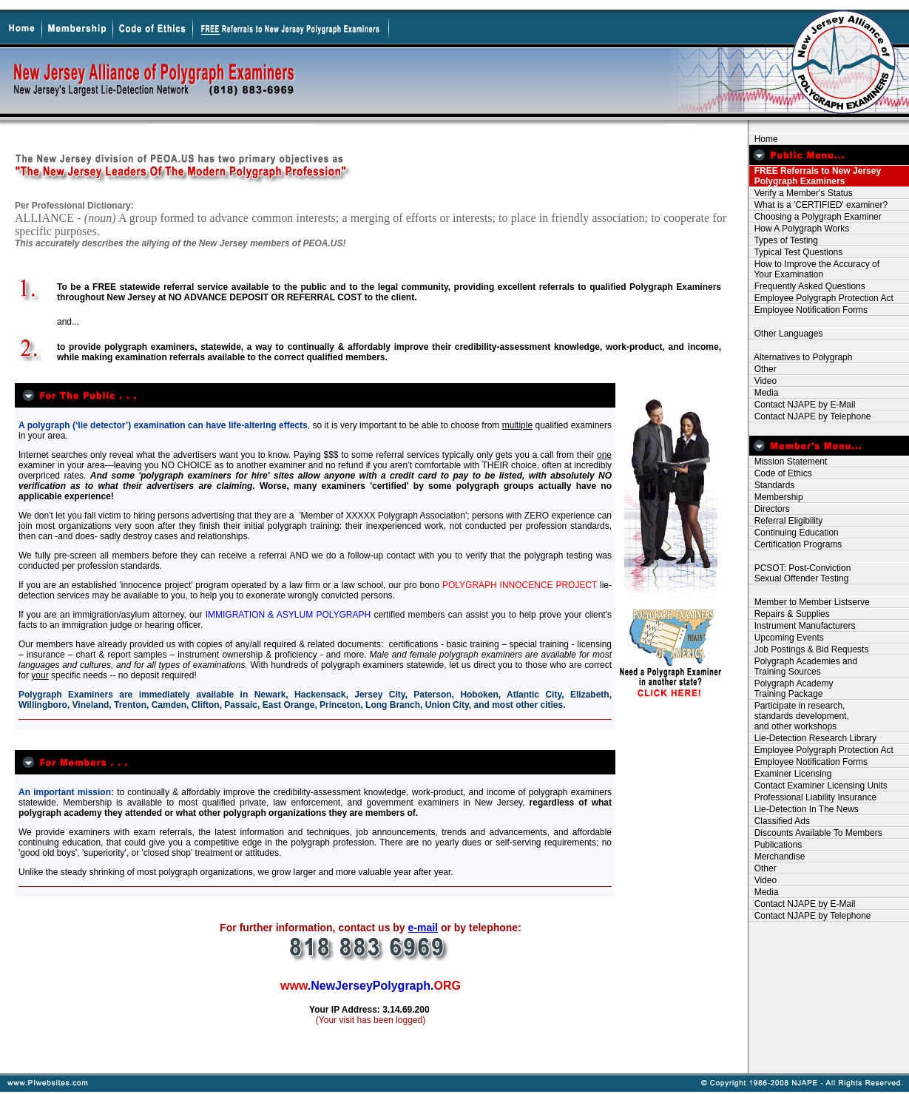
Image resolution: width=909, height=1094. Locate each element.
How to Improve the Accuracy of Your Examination (814, 269)
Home (763, 139)
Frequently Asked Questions (807, 286)
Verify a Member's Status (801, 193)
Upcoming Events (786, 637)
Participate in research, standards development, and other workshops (799, 716)
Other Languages (785, 333)
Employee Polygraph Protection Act (821, 298)
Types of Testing (783, 240)
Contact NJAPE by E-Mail (802, 404)
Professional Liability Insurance (812, 797)
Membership (776, 497)
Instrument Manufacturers (802, 626)
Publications (775, 845)
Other (763, 369)
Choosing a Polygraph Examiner (815, 217)
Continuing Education (794, 532)
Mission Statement (788, 461)
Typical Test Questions (795, 252)
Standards (771, 485)
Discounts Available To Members (815, 833)
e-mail (423, 927)
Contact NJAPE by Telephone (810, 416)
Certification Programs (795, 544)
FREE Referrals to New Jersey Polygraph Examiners (815, 176)
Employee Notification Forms (808, 310)
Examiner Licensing (790, 774)
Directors (769, 509)
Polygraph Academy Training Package (791, 688)
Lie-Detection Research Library (812, 738)
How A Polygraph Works (799, 228)
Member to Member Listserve (809, 602)
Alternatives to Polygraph (800, 357)
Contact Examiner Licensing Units (818, 785)
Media (763, 393)
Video (763, 381)
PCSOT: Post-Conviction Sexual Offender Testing (800, 573)
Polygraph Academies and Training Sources (803, 666)
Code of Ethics (780, 473)
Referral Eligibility (785, 521)
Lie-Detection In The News (804, 809)
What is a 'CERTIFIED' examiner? (818, 205)
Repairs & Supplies (789, 614)
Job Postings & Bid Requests (808, 649)
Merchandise (777, 856)
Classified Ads (779, 821)
